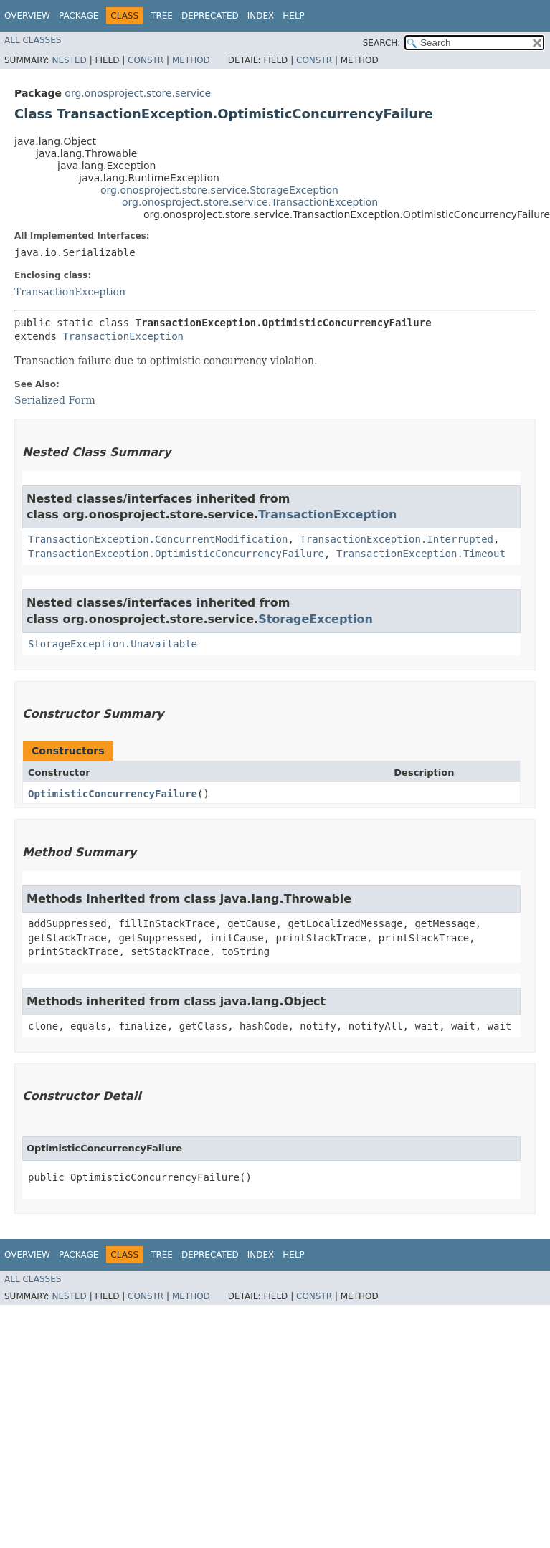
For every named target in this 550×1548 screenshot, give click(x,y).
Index (261, 16)
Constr (145, 60)
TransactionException (69, 292)
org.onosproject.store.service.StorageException (219, 190)
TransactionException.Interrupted (396, 539)
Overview (27, 16)
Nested (69, 60)
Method (191, 60)
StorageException (315, 619)
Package (78, 16)
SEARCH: (382, 43)
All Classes (32, 40)
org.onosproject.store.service (138, 93)
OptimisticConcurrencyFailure (112, 793)
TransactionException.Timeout (421, 553)
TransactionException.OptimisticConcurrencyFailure (176, 553)
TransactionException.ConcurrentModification (158, 539)
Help (294, 16)
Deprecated (210, 16)
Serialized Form (54, 400)
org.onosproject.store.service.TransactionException (250, 202)
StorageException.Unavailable (112, 644)
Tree (162, 16)
